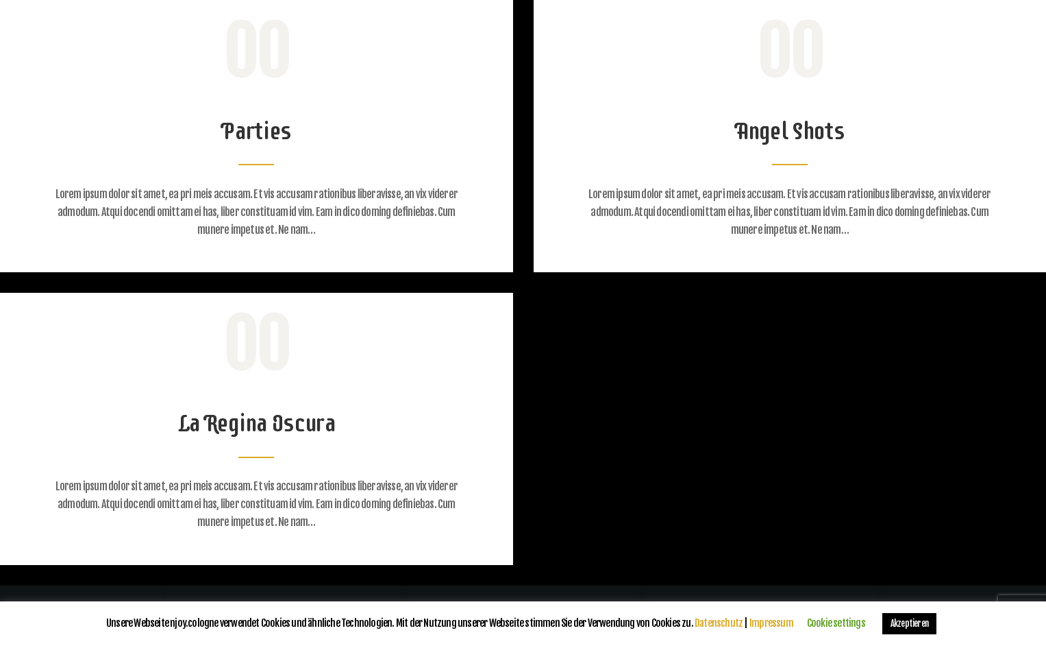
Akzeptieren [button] (909, 623)
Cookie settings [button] (836, 623)
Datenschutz (719, 623)
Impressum (771, 623)
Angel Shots (790, 131)
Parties (256, 131)
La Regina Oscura (256, 423)
